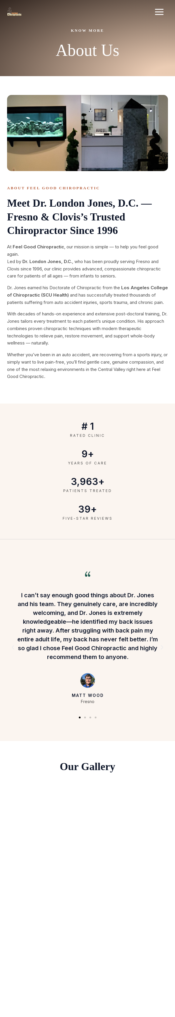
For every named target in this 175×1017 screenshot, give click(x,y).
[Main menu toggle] (159, 11)
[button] (13, 647)
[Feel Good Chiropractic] (14, 12)
